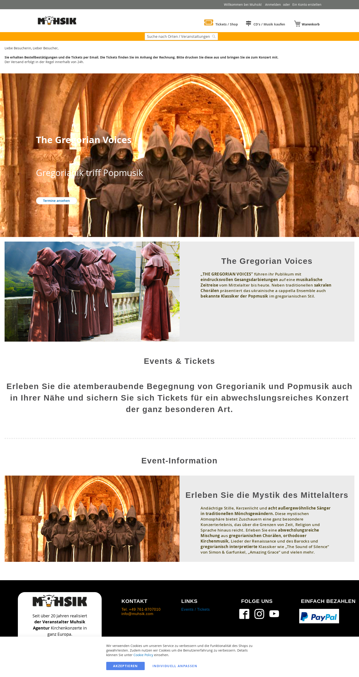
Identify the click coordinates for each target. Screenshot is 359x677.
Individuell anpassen (174, 666)
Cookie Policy (143, 655)
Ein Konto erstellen (306, 4)
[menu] (260, 23)
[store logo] (57, 20)
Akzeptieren (125, 666)
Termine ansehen (56, 200)
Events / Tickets (195, 609)
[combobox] (181, 36)
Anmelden (273, 4)
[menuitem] (221, 23)
